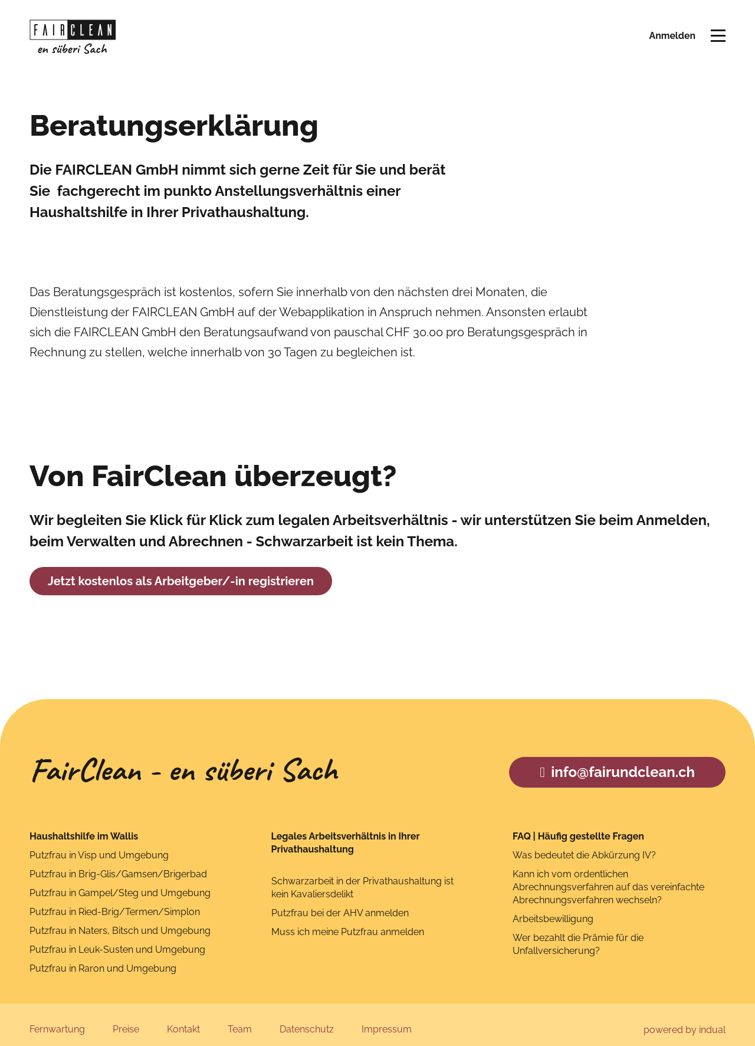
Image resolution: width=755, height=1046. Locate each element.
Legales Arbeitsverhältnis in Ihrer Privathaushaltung (345, 833)
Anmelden (671, 36)
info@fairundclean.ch (617, 762)
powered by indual (685, 1020)
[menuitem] (57, 1020)
